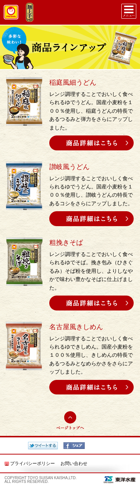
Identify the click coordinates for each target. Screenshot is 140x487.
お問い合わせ (73, 463)
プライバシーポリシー (32, 463)
